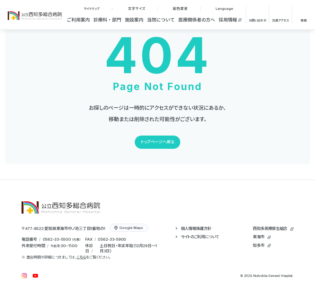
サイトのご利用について (200, 236)
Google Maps (128, 228)
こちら (81, 257)
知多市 (258, 245)
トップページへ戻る (157, 142)
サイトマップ (92, 8)
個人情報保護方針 (196, 228)
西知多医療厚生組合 (270, 228)
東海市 (258, 236)
